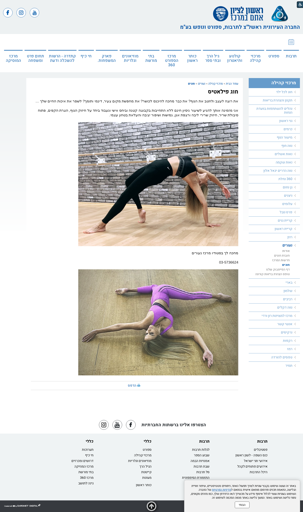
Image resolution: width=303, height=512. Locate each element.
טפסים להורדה (281, 357)
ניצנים (288, 195)
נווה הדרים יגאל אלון (277, 170)
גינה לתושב (86, 483)
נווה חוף (286, 145)
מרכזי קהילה (255, 58)
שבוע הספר (201, 455)
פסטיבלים (260, 449)
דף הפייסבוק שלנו (278, 269)
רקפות (287, 340)
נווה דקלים (284, 307)
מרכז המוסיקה (13, 58)
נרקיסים (286, 332)
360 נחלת (285, 179)
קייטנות (146, 472)
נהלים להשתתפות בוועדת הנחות (274, 110)
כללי (148, 441)
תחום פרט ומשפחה (35, 58)
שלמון (287, 290)
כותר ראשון (192, 58)
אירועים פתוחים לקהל (252, 466)
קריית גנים (285, 220)
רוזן (289, 237)
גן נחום (287, 187)
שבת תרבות (201, 466)
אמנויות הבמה (200, 460)
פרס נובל (286, 212)
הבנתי (242, 505)
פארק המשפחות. (107, 58)
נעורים (201, 84)
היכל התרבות (258, 472)
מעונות (147, 477)
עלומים (287, 204)
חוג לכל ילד (284, 92)
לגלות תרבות (200, 449)
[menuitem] (291, 53)
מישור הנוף (284, 137)
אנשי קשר (284, 324)
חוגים (191, 84)
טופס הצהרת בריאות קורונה (272, 274)
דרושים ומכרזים (82, 460)
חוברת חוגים (282, 255)
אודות (286, 251)
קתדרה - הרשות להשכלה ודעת (62, 58)
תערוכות (88, 449)
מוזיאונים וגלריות (130, 58)
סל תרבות (202, 472)
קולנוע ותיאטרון (234, 58)
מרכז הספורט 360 (171, 60)
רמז (289, 349)
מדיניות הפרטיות (221, 490)
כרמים (287, 129)
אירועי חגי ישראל (255, 460)
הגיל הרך (146, 466)
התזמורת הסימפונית (195, 477)
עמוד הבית (232, 84)
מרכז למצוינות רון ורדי (277, 315)
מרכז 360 (87, 477)
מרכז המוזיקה (84, 466)
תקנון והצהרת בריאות (277, 100)
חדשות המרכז (281, 260)
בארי (289, 282)
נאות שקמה (284, 162)
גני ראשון (285, 120)
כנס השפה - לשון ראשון (251, 455)
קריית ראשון (283, 228)
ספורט (273, 56)
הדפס (132, 385)
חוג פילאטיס (223, 92)
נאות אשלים (283, 154)
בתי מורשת (151, 58)
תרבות (291, 56)
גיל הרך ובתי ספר (213, 58)
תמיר (288, 365)
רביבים (287, 299)
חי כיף (86, 56)
